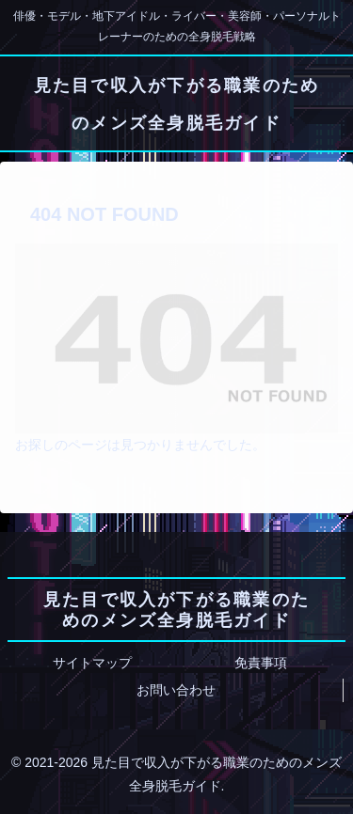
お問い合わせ (176, 689)
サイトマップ (92, 662)
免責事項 (260, 662)
